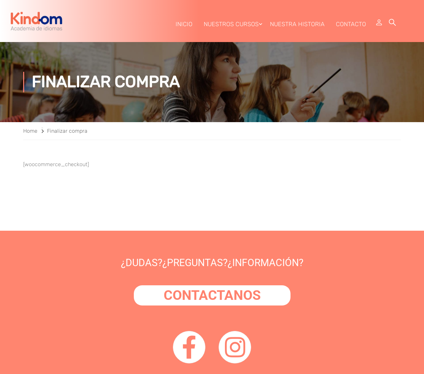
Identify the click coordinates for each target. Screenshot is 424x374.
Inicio (184, 24)
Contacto (351, 24)
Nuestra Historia (297, 24)
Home (30, 131)
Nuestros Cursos (231, 24)
